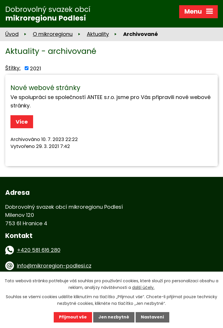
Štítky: (13, 68)
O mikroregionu (53, 34)
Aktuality (98, 34)
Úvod (12, 34)
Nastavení (152, 317)
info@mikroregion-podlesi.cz (54, 265)
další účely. (143, 287)
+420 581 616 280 (38, 250)
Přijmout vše (73, 317)
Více (22, 121)
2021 (35, 68)
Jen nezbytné (113, 317)
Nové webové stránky (45, 87)
